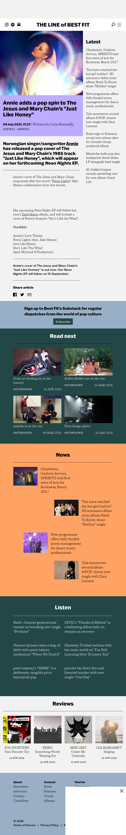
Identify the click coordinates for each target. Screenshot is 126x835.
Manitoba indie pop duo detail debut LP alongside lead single (103, 158)
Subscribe (63, 322)
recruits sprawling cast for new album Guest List (101, 176)
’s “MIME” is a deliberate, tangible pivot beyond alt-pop (34, 673)
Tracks (49, 796)
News (9, 129)
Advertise (20, 792)
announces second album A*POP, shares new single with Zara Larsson (102, 120)
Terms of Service (24, 825)
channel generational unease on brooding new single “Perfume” (37, 627)
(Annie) (23, 129)
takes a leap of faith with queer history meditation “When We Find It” (36, 650)
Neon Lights (61, 181)
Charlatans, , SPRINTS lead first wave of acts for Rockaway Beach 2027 (102, 56)
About (17, 782)
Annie (72, 143)
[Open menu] (119, 24)
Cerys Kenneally (62, 124)
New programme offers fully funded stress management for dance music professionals (102, 100)
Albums (49, 801)
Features (50, 792)
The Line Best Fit (63, 24)
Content (49, 782)
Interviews (22, 389)
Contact (19, 796)
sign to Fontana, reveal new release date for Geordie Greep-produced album (102, 140)
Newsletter (21, 787)
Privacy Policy (49, 825)
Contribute (21, 801)
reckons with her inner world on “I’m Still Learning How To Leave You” (88, 650)
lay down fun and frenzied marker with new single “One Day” (84, 673)
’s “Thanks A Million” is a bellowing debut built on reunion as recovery (87, 627)
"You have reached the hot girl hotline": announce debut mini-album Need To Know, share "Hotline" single (101, 78)
